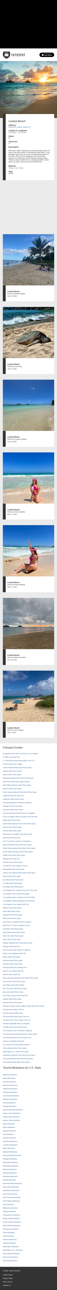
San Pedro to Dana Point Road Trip (15, 995)
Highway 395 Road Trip (11, 859)
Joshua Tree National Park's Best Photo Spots (19, 873)
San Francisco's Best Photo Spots (15, 988)
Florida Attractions (9, 1103)
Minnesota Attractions (10, 1162)
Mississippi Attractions (10, 1166)
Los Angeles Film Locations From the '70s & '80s (20, 890)
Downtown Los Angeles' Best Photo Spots (17, 834)
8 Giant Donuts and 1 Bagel (12, 764)
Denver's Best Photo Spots (12, 827)
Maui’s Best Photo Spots (11, 911)
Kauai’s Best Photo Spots (12, 876)
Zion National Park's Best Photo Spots (16, 1062)
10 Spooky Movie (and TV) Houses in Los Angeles (20, 753)
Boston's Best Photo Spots (12, 789)
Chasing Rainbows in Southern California (17, 803)
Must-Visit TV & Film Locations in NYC (16, 925)
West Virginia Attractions (11, 1253)
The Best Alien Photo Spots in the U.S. (16, 1016)
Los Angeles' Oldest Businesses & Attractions (19, 901)
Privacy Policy (8, 1278)
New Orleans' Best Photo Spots (14, 932)
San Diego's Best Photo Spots (13, 985)
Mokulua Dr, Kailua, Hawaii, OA (19, 127)
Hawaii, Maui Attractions (11, 1117)
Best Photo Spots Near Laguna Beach (16, 782)
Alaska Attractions (9, 1078)
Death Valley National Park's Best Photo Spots (19, 824)
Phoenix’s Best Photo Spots (12, 960)
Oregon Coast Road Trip (11, 946)
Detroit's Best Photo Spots (12, 831)
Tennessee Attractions (10, 1229)
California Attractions (10, 1089)
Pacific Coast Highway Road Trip (14, 953)
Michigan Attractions (10, 1159)
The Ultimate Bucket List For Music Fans (17, 1038)
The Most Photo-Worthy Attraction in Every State (20, 1034)
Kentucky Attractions (10, 1141)
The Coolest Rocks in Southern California (17, 1031)
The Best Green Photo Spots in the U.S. (17, 1020)
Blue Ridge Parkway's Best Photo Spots (17, 785)
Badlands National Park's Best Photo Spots (18, 778)
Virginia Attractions (9, 1243)
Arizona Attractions (9, 1082)
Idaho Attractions (9, 1124)
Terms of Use (7, 1282)
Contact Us (7, 1285)
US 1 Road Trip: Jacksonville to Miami (16, 1045)
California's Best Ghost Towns (13, 799)
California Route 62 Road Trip (13, 796)
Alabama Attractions (10, 1075)
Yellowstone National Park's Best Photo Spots (19, 1055)
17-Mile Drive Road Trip (11, 757)
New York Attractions (10, 1194)
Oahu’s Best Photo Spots (12, 939)
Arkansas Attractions (10, 1085)
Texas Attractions (9, 1232)
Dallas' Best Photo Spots (11, 820)
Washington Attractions (11, 1246)
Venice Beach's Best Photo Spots (14, 1048)
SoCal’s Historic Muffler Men (13, 1013)
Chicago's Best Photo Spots (12, 806)
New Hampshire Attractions (12, 1183)
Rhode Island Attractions (11, 1218)
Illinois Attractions (9, 1127)
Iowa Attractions (8, 1134)
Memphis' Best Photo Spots (12, 915)
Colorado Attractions (10, 1092)
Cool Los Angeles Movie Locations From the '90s (20, 817)
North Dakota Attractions (11, 1201)
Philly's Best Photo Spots (11, 957)
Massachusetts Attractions (12, 1155)
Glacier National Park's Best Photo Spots (17, 845)
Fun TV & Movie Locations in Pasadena (17, 841)
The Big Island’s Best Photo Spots (15, 1027)
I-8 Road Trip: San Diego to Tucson (15, 866)
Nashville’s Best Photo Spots (13, 929)
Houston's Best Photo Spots (13, 862)
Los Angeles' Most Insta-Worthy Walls (16, 894)
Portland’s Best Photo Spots (13, 964)
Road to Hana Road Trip (11, 974)
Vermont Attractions (10, 1239)
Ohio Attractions (8, 1204)
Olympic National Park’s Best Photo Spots (17, 943)
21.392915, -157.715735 (17, 132)
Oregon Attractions (9, 1211)
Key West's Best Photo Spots (13, 880)
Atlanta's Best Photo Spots (12, 771)
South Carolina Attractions (12, 1222)
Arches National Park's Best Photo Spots (17, 767)
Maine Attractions (9, 1148)
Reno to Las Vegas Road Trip (13, 971)
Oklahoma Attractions (10, 1208)
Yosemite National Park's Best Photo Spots (18, 1059)
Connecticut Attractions (11, 1096)
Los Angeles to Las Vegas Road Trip (15, 904)
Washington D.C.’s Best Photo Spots (16, 1052)
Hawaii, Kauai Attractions (11, 1113)
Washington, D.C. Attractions (13, 1250)
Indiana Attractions (9, 1131)
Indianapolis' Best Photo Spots (13, 869)
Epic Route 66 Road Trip (11, 838)
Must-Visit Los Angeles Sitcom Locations (17, 922)
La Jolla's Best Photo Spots (12, 883)
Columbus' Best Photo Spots (13, 810)
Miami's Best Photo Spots (12, 918)
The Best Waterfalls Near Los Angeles (16, 1023)
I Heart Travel (7, 1275)
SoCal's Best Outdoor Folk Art (13, 1009)
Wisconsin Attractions (10, 1257)
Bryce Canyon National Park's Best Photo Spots (20, 792)
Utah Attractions (8, 1236)
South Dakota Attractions (11, 1225)
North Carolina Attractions (12, 1197)
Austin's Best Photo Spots (12, 774)
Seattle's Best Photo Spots (12, 999)
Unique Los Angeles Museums (13, 1041)
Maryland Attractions (10, 1152)
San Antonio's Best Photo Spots (14, 981)
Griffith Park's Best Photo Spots (14, 855)
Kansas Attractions (9, 1138)
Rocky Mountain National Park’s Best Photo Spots (20, 978)
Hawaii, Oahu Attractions (11, 1120)
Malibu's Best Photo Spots (12, 908)
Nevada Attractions (9, 1180)
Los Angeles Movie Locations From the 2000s (19, 897)
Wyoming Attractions (10, 1260)
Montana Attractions (10, 1173)
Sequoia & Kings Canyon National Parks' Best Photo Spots (23, 1006)
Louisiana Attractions (10, 1145)
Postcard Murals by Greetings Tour (15, 967)
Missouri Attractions (10, 1169)
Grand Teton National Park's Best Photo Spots (19, 848)
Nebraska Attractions (10, 1176)
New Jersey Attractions (11, 1187)
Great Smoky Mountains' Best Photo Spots (18, 852)
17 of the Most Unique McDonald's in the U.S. (19, 760)
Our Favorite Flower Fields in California (16, 950)
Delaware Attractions (10, 1099)
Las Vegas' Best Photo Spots (13, 887)
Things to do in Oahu (15, 168)
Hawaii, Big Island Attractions (13, 1110)
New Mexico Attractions (11, 1190)
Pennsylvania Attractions (11, 1215)
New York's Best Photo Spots (13, 936)
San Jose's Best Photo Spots (13, 992)
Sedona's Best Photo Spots (12, 1002)
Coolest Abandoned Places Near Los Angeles (19, 813)
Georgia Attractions (9, 1106)
